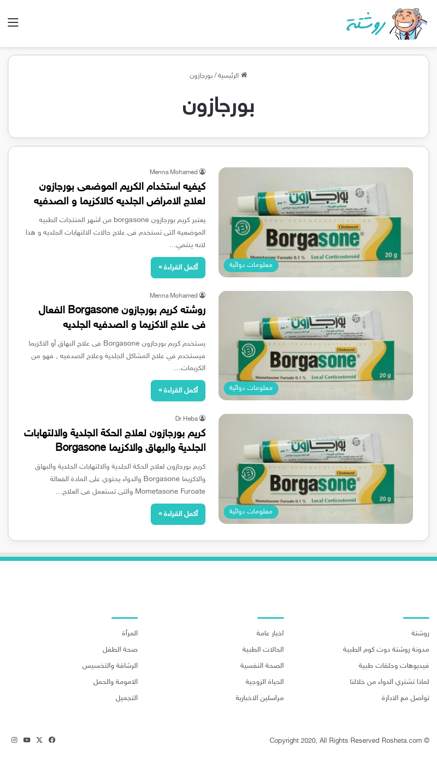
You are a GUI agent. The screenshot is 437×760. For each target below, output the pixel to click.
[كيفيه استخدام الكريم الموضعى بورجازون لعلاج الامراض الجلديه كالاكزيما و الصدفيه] (315, 222)
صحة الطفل (120, 650)
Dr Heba (186, 419)
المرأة (130, 634)
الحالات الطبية (263, 650)
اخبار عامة (270, 634)
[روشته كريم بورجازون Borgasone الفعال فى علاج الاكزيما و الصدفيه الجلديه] (315, 345)
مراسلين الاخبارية (260, 698)
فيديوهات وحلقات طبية (394, 666)
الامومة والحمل (115, 682)
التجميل (127, 698)
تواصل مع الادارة (405, 698)
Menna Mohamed (174, 172)
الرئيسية (232, 76)
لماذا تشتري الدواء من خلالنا (389, 682)
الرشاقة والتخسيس (110, 666)
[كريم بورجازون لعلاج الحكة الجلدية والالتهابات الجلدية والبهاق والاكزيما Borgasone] (315, 468)
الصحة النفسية (262, 666)
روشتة (420, 634)
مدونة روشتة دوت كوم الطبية (386, 650)
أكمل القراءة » (178, 267)
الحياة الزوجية (265, 682)
